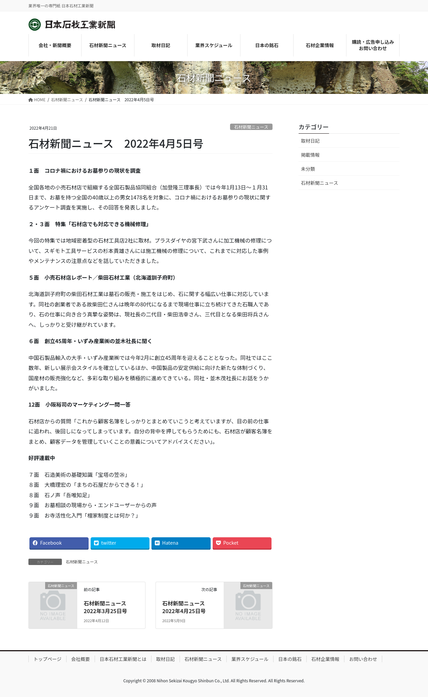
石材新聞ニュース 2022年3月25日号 (107, 606)
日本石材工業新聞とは (123, 659)
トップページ (47, 659)
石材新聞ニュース (251, 127)
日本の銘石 (290, 659)
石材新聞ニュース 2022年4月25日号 (186, 606)
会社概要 (80, 659)
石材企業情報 (325, 659)
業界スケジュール (250, 659)
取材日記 (310, 140)
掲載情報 (310, 154)
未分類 (308, 168)
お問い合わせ (363, 659)
